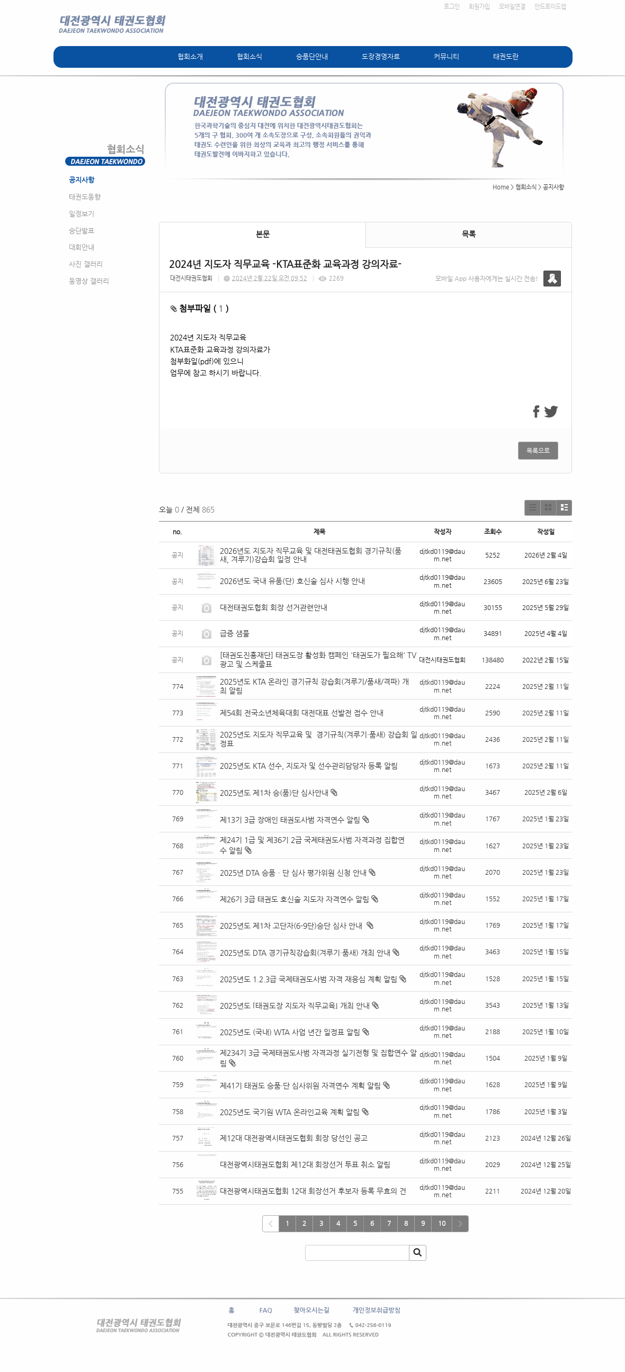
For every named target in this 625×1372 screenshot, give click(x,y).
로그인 (452, 6)
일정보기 (81, 214)
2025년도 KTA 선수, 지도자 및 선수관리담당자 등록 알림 (309, 765)
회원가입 (479, 6)
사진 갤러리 (86, 264)
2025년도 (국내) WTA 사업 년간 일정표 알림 (290, 1032)
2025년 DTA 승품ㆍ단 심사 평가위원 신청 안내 (293, 872)
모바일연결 (512, 6)
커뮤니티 (446, 56)
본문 (263, 234)
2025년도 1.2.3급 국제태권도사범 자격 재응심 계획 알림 (308, 979)
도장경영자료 (381, 56)
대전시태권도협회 (191, 278)
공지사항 (81, 180)
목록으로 (538, 450)
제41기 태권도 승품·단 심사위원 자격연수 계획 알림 (300, 1085)
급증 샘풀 (236, 633)
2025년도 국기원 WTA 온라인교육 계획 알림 (290, 1112)
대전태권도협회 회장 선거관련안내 (273, 607)
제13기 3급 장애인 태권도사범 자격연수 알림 (290, 819)
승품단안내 (312, 56)
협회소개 (190, 56)
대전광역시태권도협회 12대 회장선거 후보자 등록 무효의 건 (313, 1191)
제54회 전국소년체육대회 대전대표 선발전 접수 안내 (301, 713)
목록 (469, 234)
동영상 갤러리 (89, 281)
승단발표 (81, 231)
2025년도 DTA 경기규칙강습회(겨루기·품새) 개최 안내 (305, 952)
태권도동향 (85, 197)
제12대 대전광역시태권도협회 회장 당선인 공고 (294, 1138)
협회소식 (249, 56)
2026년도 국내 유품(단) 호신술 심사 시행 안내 (292, 581)
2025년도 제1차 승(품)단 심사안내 (274, 792)
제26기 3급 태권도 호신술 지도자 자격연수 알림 (294, 899)
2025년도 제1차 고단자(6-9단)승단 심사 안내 (292, 925)
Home (501, 187)
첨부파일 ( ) (200, 308)
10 (441, 1223)
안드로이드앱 (550, 6)
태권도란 (506, 56)
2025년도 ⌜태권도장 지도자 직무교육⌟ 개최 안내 (295, 1005)
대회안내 (81, 247)
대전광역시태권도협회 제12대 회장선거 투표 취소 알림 (305, 1164)
